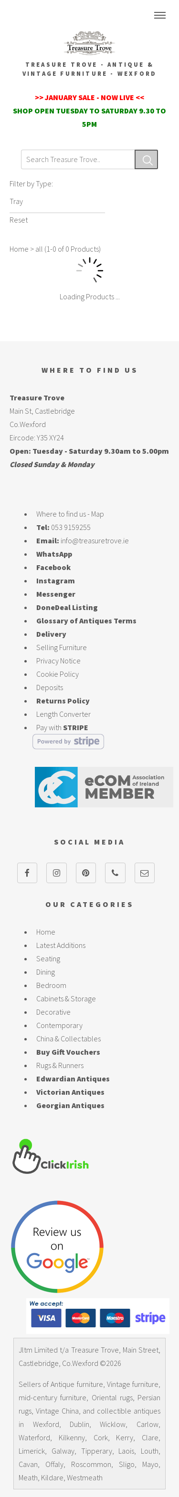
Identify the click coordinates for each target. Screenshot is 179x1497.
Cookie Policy (57, 674)
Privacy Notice (58, 660)
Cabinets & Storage (66, 998)
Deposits (49, 687)
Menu (160, 15)
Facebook (53, 567)
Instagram (55, 580)
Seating (48, 958)
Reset (19, 219)
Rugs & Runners (60, 1065)
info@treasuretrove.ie (95, 540)
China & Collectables (68, 1038)
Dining (45, 972)
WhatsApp (54, 554)
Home (19, 249)
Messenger (55, 594)
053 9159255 (71, 527)
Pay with (62, 727)
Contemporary (59, 1025)
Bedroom (51, 985)
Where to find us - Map (70, 514)
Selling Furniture (61, 647)
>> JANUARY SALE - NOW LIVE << (89, 97)
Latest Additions (60, 945)
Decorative (53, 1012)
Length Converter (63, 714)
